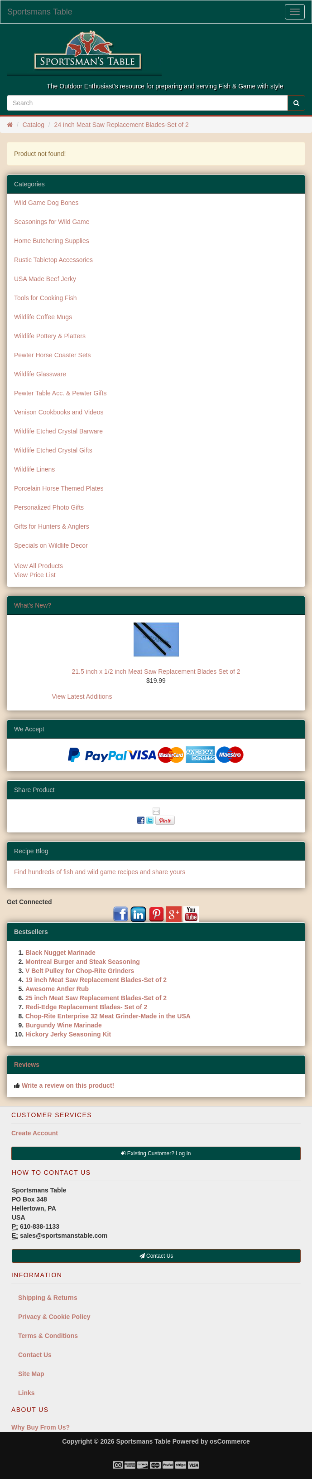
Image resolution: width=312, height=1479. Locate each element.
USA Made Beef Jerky (45, 278)
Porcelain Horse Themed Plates (58, 488)
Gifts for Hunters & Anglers (51, 526)
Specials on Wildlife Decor (51, 545)
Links (26, 1392)
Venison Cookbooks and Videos (58, 412)
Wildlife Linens (34, 469)
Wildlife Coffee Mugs (43, 317)
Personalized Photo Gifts (49, 507)
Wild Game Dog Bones (46, 202)
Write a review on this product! (68, 1085)
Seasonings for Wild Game (52, 221)
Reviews (26, 1064)
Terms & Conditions (48, 1335)
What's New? (32, 605)
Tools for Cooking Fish (45, 298)
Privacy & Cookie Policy (54, 1316)
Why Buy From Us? (40, 1427)
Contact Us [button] (156, 1256)
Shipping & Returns (47, 1297)
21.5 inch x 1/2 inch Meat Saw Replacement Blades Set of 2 (156, 671)
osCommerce (230, 1441)
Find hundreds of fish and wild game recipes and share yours (99, 872)
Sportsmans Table (39, 11)
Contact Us (35, 1354)
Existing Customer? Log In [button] (156, 1153)
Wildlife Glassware (40, 374)
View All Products (38, 565)
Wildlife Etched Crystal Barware (58, 431)
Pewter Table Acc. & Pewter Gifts (60, 393)
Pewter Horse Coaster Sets (52, 355)
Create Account (34, 1133)
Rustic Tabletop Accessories (53, 259)
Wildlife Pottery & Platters (50, 336)
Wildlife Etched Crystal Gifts (53, 450)
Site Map (31, 1373)
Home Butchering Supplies (51, 240)
